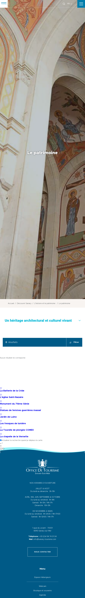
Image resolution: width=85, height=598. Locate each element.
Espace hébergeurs (42, 577)
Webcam (42, 586)
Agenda (42, 595)
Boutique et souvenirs (42, 591)
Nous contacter (42, 552)
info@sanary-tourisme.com (45, 539)
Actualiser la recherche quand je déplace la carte (21, 440)
